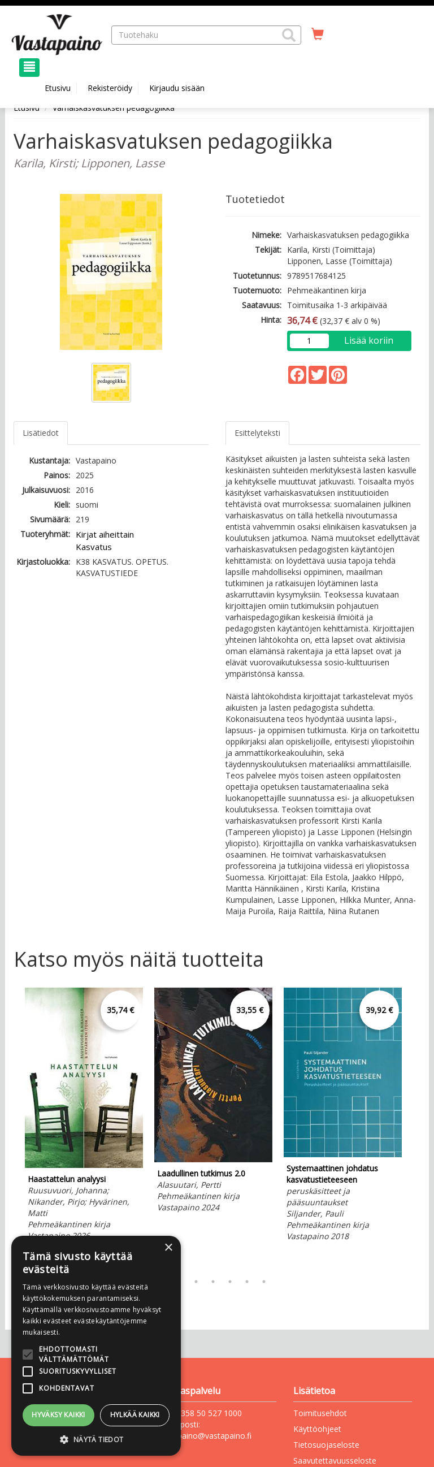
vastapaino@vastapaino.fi (204, 1435)
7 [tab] (264, 1281)
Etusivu (58, 88)
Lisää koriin (368, 340)
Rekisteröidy (110, 88)
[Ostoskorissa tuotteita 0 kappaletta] (317, 34)
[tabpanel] (84, 1116)
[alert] (96, 1346)
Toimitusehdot (320, 1413)
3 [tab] (196, 1281)
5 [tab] (230, 1281)
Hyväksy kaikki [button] (58, 1415)
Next (414, 1127)
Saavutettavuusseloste (334, 1460)
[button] (289, 35)
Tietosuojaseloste (326, 1444)
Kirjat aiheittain (105, 534)
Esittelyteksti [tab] (257, 432)
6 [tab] (247, 1281)
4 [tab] (213, 1281)
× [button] (168, 1248)
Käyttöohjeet (317, 1428)
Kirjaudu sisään (177, 88)
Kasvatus (94, 546)
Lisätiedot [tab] (41, 432)
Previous (10, 1127)
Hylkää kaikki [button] (135, 1415)
